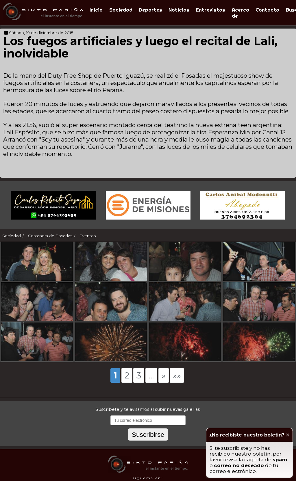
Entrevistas (210, 10)
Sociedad (120, 10)
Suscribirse (148, 441)
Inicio (96, 10)
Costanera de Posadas (50, 235)
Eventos (87, 235)
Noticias (179, 10)
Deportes (150, 10)
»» (177, 381)
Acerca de (240, 13)
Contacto (267, 10)
